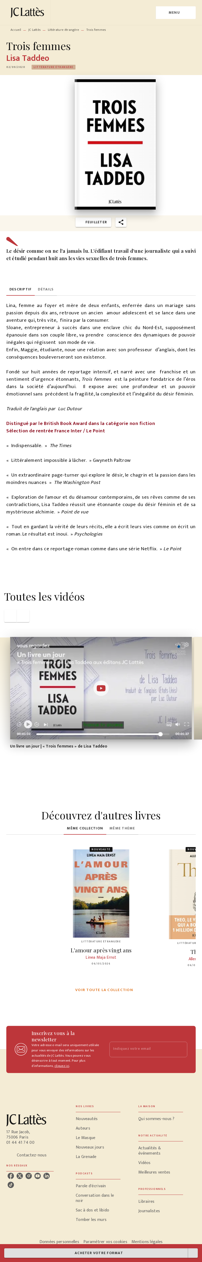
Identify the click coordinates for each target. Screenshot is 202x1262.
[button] (53, 67)
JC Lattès (34, 29)
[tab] (20, 289)
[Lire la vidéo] (101, 688)
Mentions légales (147, 1241)
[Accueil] (28, 12)
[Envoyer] (181, 1049)
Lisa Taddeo (27, 58)
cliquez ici (61, 1066)
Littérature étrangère (63, 29)
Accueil (16, 29)
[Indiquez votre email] (141, 1049)
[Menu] (176, 12)
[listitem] (10, 1175)
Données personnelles (59, 1241)
